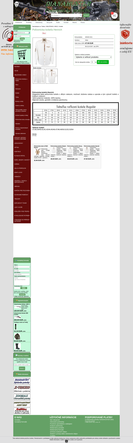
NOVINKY (17, 66)
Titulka (43, 26)
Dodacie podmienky (56, 427)
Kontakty (17, 421)
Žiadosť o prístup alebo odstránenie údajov (64, 435)
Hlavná (75, 22)
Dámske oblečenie (20, 133)
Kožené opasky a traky (21, 115)
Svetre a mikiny (19, 105)
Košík (58, 22)
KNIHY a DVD (18, 172)
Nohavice (18, 89)
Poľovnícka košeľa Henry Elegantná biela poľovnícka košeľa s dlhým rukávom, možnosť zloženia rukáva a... (75, 152)
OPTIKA (16, 147)
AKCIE (16, 70)
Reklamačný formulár (57, 431)
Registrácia (17, 42)
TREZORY (17, 199)
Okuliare (17, 123)
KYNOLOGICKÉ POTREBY (22, 215)
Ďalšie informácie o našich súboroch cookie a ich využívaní (66, 439)
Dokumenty (39, 22)
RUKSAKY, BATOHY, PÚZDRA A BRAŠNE (20, 138)
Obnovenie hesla (18, 40)
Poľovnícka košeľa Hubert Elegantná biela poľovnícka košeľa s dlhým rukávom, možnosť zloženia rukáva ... (58, 152)
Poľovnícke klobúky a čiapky (21, 79)
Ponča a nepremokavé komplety (21, 128)
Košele (17, 93)
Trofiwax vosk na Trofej (21, 324)
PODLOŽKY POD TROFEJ (21, 211)
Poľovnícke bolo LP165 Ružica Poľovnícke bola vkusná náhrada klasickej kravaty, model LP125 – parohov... (42, 153)
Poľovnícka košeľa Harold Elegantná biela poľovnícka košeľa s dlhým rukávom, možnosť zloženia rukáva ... (91, 152)
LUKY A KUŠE (18, 207)
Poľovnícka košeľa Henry (74, 146)
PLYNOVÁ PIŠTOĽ (19, 156)
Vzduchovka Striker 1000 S (22, 305)
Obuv (16, 84)
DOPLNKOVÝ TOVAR (20, 203)
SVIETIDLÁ (17, 151)
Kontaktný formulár (21, 423)
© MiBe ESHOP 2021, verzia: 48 (92, 423)
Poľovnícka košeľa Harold (91, 146)
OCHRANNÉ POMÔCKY (21, 194)
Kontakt (66, 22)
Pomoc (83, 22)
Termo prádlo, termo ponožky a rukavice (20, 110)
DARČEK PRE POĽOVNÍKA (22, 190)
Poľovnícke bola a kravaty (22, 119)
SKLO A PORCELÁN (20, 168)
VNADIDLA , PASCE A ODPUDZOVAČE (20, 181)
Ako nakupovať (55, 421)
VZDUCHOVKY (18, 143)
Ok (66, 441)
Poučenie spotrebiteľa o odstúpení (61, 425)
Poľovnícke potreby (90, 422)
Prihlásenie (18, 22)
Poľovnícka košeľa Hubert (58, 146)
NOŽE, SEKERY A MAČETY (22, 160)
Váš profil (49, 22)
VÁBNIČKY (17, 176)
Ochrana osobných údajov (58, 433)
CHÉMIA (16, 164)
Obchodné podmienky (57, 423)
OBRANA (17, 186)
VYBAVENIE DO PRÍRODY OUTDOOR (22, 220)
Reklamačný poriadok (57, 429)
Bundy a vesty (19, 101)
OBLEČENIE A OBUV (20, 75)
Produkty (28, 22)
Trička (17, 97)
